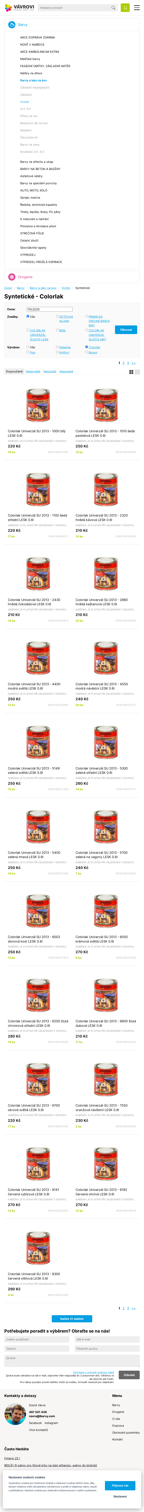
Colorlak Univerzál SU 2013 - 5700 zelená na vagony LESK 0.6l (102, 855)
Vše (32, 316)
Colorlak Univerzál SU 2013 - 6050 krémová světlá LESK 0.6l (102, 939)
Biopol (93, 352)
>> (133, 363)
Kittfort (64, 352)
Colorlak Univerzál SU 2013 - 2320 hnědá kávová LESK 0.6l (102, 517)
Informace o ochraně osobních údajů (93, 1372)
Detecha (65, 347)
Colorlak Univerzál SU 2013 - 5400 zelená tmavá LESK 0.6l (34, 855)
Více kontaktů (38, 1430)
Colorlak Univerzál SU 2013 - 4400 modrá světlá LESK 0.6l (34, 686)
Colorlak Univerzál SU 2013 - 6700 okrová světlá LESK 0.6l (34, 1107)
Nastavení (120, 1496)
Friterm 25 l (12, 1458)
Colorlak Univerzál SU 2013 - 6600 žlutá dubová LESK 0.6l (106, 1023)
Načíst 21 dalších (72, 1319)
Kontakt (117, 1439)
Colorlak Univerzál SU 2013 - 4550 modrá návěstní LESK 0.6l (102, 686)
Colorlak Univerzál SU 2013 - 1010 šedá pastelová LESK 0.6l (105, 433)
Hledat (113, 7)
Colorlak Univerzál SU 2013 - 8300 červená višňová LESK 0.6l (34, 1276)
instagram (51, 1423)
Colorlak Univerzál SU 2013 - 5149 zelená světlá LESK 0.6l (34, 770)
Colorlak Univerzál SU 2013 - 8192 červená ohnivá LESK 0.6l (101, 1192)
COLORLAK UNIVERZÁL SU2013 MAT (97, 335)
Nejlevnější (33, 371)
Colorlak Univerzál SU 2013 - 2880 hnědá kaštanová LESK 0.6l (102, 602)
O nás (116, 1419)
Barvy (23, 25)
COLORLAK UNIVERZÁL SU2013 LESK (39, 335)
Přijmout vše (120, 1485)
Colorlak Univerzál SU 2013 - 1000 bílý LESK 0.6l (37, 433)
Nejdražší (50, 371)
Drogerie (25, 277)
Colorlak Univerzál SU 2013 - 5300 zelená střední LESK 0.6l (102, 770)
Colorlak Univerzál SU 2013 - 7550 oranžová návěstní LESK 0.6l (102, 1107)
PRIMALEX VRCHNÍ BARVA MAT (99, 321)
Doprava (118, 1425)
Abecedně (66, 371)
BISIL (62, 330)
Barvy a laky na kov (43, 288)
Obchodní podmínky (126, 1432)
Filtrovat (126, 330)
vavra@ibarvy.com (42, 1416)
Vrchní (66, 288)
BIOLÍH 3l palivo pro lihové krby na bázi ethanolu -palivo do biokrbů (50, 1465)
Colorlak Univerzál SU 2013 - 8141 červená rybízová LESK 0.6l (33, 1192)
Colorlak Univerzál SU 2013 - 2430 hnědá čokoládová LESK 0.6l (34, 602)
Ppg (32, 352)
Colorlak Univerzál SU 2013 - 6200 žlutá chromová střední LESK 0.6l (38, 1023)
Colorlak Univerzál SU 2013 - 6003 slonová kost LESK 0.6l (34, 939)
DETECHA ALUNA (66, 319)
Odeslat (129, 1375)
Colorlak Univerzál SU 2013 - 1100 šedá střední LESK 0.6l (37, 517)
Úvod (8, 288)
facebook (35, 1423)
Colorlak (94, 347)
